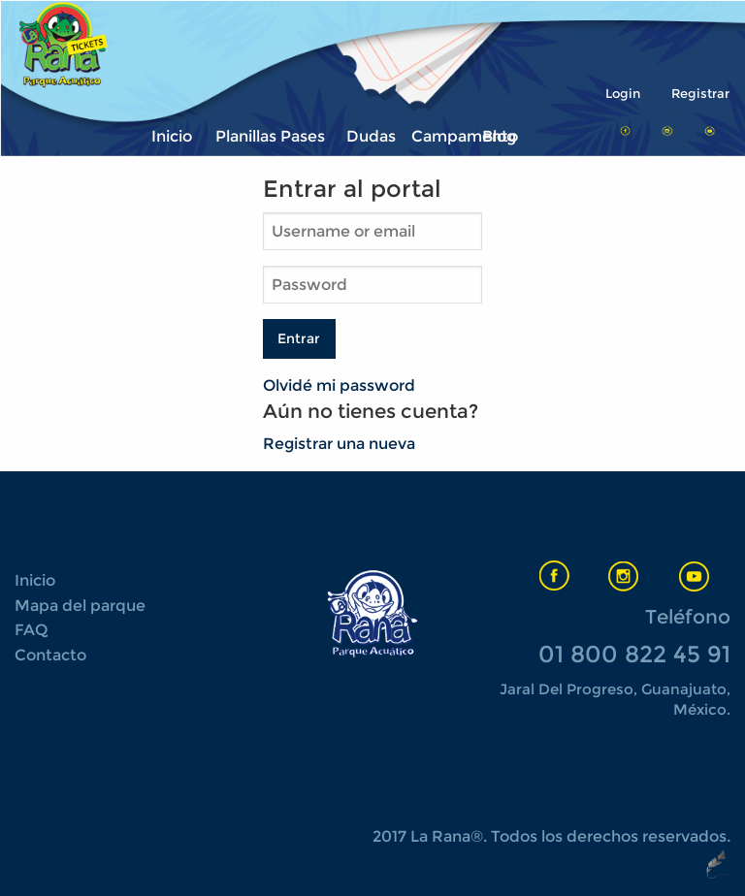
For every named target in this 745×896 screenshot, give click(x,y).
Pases (302, 136)
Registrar (700, 93)
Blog (499, 136)
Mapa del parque (80, 605)
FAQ (31, 630)
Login (622, 93)
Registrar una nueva (339, 443)
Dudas (371, 136)
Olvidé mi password (339, 385)
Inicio (171, 136)
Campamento (438, 136)
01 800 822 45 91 (634, 654)
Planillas (242, 136)
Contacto (50, 655)
